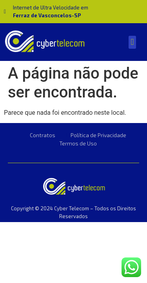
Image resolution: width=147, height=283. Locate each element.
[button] (132, 42)
